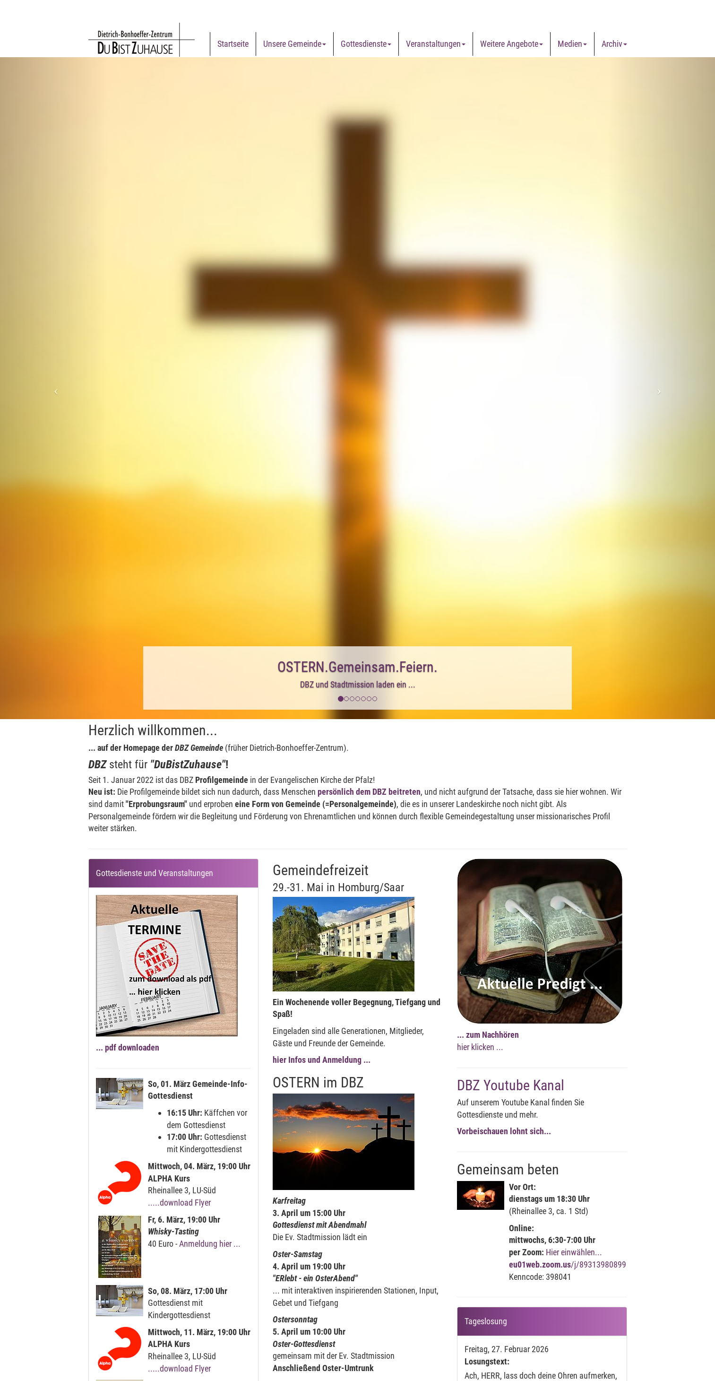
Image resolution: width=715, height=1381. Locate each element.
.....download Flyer (179, 1202)
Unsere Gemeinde (294, 44)
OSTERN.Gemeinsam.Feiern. (357, 667)
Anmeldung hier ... (210, 1244)
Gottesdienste (366, 44)
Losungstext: (487, 1361)
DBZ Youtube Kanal (510, 1085)
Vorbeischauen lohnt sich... (504, 1131)
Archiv (614, 44)
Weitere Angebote (511, 44)
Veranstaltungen (435, 44)
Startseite (233, 44)
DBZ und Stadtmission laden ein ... (357, 684)
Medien (572, 44)
